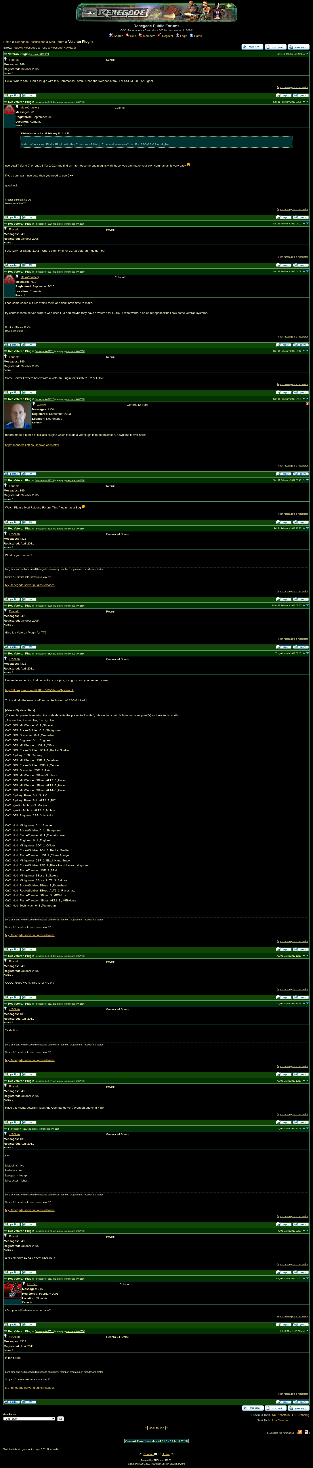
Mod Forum (56, 42)
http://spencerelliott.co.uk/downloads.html (32, 445)
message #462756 (45, 528)
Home (196, 36)
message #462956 (45, 606)
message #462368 (45, 102)
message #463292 (45, 653)
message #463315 (45, 1081)
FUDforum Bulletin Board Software (168, 1464)
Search (116, 36)
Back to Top (156, 1428)
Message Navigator (63, 47)
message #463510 (45, 1279)
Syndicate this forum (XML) (282, 1433)
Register (165, 36)
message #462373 (45, 480)
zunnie (41, 404)
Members (147, 36)
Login (181, 36)
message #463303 (45, 956)
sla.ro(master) (30, 107)
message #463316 (20, 1129)
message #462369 (45, 224)
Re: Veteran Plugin (21, 102)
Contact (148, 1454)
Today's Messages (25, 47)
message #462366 (39, 54)
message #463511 (45, 1331)
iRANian (14, 534)
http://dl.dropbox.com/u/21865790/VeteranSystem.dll (39, 690)
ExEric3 (32, 1284)
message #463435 (45, 1231)
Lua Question (280, 1420)
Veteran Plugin (18, 54)
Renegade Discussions (30, 42)
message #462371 (45, 351)
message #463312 (45, 1004)
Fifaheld (14, 59)
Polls (44, 47)
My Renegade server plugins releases (30, 585)
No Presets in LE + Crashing (290, 1415)
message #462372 (45, 399)
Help (131, 36)
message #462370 (45, 272)
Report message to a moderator (292, 87)
